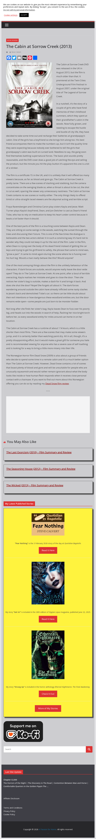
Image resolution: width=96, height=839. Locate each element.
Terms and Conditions (13, 808)
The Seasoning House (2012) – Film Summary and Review (40, 469)
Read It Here (48, 550)
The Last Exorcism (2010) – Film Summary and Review (39, 452)
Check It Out (48, 693)
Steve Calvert (16, 52)
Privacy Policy (9, 811)
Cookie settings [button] (10, 15)
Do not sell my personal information (19, 10)
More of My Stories (48, 708)
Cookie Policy (9, 814)
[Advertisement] (48, 414)
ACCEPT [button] (24, 15)
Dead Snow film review (57, 383)
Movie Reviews (12, 40)
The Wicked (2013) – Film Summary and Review (34, 485)
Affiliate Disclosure (11, 798)
